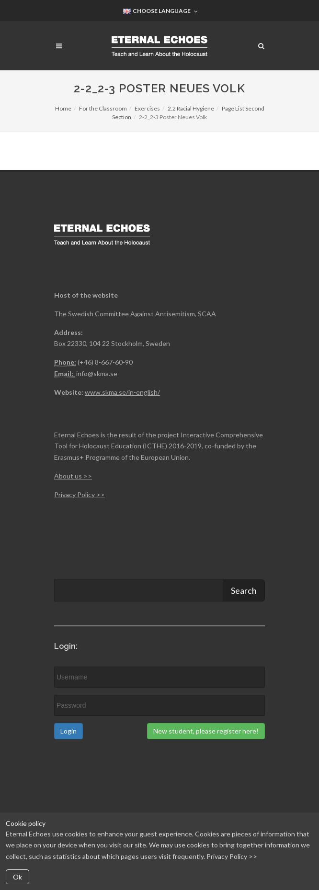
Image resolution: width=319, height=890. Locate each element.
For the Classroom (103, 108)
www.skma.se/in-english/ (122, 392)
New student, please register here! (206, 731)
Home (63, 108)
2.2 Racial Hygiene (191, 108)
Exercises (147, 108)
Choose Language (160, 11)
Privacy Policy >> (231, 856)
